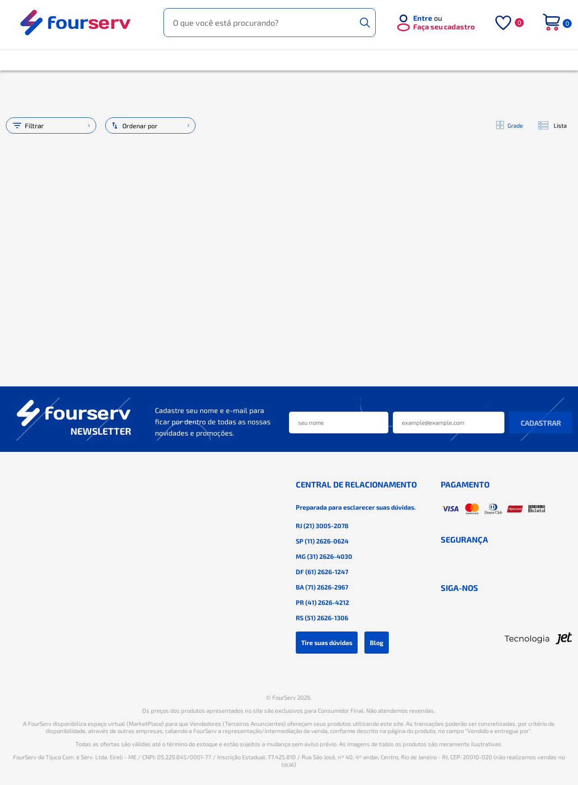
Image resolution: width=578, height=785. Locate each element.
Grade (509, 125)
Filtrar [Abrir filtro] (28, 125)
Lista (551, 125)
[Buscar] (365, 22)
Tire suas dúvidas (326, 642)
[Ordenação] (150, 125)
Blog (376, 642)
